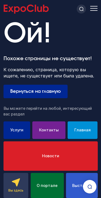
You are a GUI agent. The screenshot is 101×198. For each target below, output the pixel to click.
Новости (50, 155)
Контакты (49, 130)
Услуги (16, 130)
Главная (82, 130)
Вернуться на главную (35, 91)
